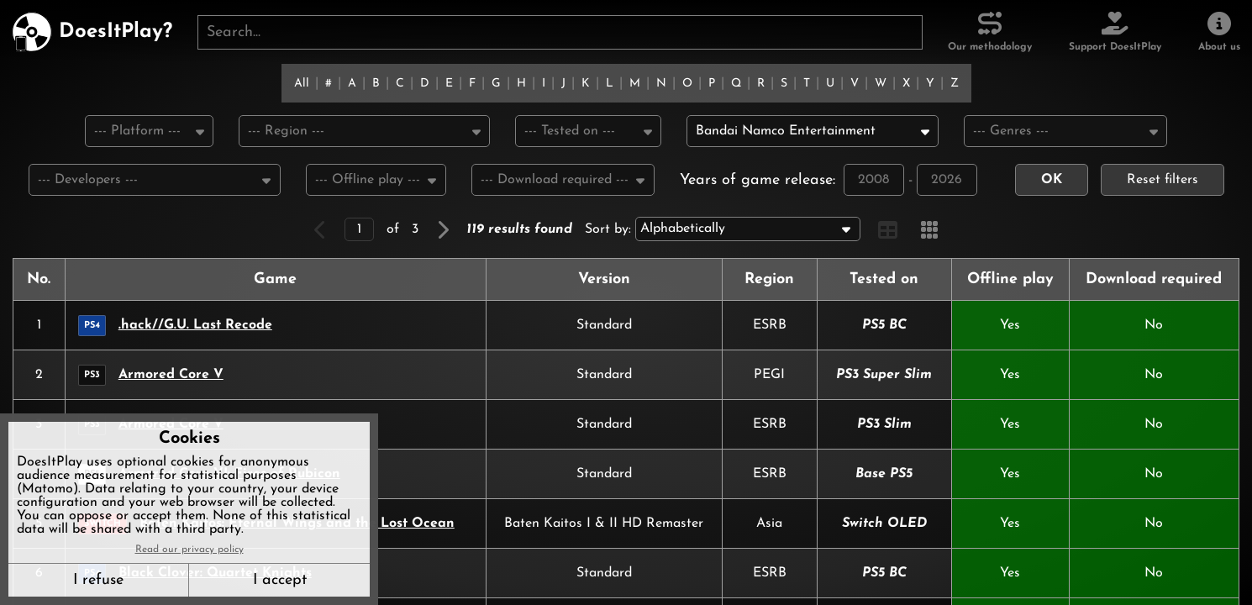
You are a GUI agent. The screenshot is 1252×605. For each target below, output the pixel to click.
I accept (280, 580)
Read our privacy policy (189, 549)
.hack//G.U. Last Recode (195, 327)
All (301, 83)
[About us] (1219, 32)
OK (1051, 181)
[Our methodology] (990, 32)
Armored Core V (171, 376)
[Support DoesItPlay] (1115, 32)
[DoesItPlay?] (92, 32)
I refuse (98, 580)
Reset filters (1162, 181)
